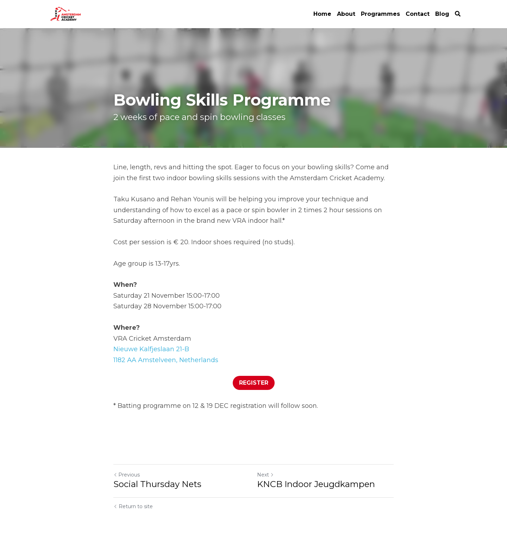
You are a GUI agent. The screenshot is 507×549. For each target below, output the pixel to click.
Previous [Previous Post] (126, 475)
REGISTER (253, 382)
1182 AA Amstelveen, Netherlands (165, 360)
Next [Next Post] (265, 475)
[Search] (458, 14)
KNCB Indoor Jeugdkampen (316, 484)
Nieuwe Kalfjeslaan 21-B (151, 349)
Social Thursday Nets (157, 484)
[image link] (66, 14)
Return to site (133, 506)
